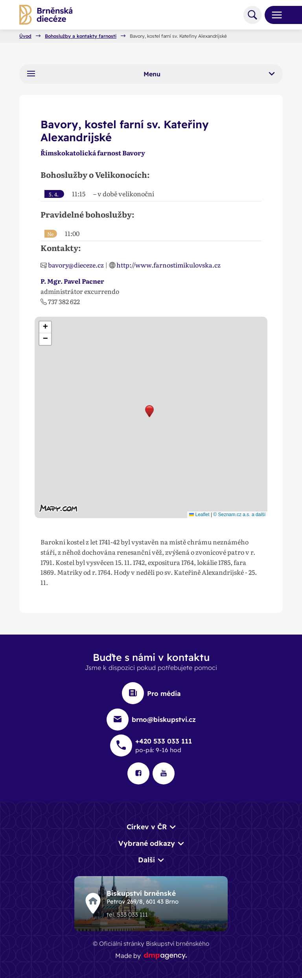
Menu (150, 74)
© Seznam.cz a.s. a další (239, 514)
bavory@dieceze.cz (76, 264)
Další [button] (146, 859)
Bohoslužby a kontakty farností (80, 36)
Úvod (25, 36)
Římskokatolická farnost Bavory (93, 152)
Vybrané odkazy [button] (146, 843)
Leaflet (199, 514)
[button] (149, 411)
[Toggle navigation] (274, 15)
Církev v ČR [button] (147, 826)
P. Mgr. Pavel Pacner (72, 281)
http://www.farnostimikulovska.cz (168, 264)
